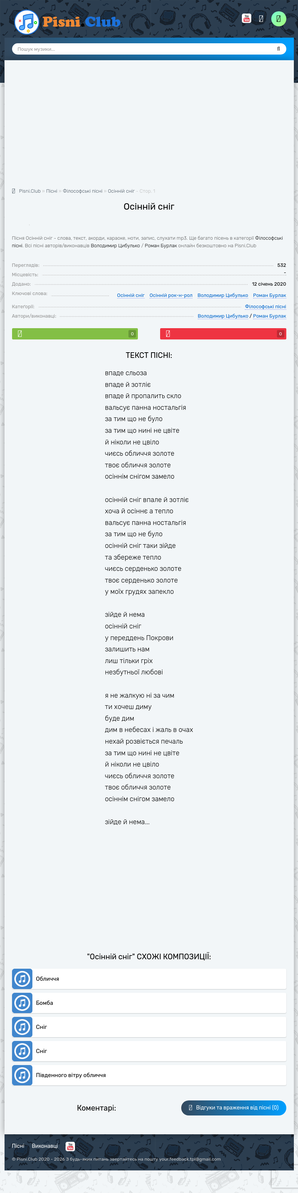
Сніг (41, 1027)
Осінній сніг (121, 191)
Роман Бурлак (161, 245)
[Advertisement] (149, 128)
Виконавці (45, 1146)
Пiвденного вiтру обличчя (71, 1075)
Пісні (18, 1146)
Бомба (44, 1003)
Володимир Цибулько (115, 245)
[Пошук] (278, 48)
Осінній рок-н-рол (171, 295)
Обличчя (47, 978)
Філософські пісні (265, 306)
